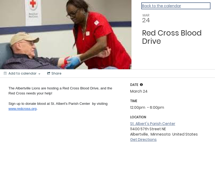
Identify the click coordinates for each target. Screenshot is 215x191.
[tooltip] (141, 84)
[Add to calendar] (22, 73)
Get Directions (143, 139)
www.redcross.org (22, 109)
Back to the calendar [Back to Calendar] (161, 5)
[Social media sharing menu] (54, 73)
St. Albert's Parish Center (152, 123)
